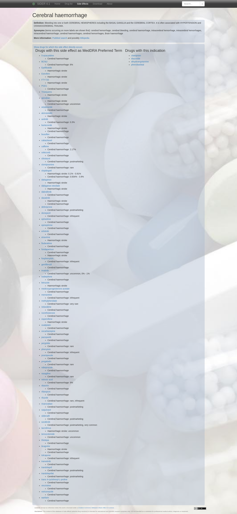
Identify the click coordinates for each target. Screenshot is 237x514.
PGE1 (44, 86)
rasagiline (45, 373)
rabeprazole (47, 367)
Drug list (68, 4)
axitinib (44, 119)
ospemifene (46, 319)
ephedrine (46, 219)
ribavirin (45, 385)
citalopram (136, 55)
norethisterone (48, 313)
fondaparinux (47, 249)
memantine (46, 295)
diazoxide (135, 58)
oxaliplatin (46, 325)
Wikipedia (84, 38)
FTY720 (45, 80)
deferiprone (46, 207)
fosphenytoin (47, 258)
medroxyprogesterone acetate (55, 289)
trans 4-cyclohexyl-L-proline (54, 479)
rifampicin (45, 391)
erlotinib (45, 231)
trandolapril (46, 467)
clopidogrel (46, 170)
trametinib (46, 461)
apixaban (45, 98)
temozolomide (48, 434)
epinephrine (46, 225)
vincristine (46, 485)
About (109, 4)
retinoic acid (47, 379)
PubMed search (59, 38)
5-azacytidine (47, 55)
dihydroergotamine (140, 61)
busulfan (45, 134)
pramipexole (47, 355)
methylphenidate (49, 301)
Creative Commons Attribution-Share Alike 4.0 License (96, 508)
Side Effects (82, 4)
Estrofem (45, 74)
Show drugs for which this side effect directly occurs (58, 47)
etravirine (45, 237)
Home (57, 4)
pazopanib (46, 337)
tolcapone (46, 455)
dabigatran (46, 179)
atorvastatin (46, 113)
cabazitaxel (46, 140)
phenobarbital (137, 64)
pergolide (45, 343)
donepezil (45, 213)
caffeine (45, 146)
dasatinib (45, 198)
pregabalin (46, 361)
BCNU (44, 61)
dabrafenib (46, 192)
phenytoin (46, 349)
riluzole (44, 398)
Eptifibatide (46, 67)
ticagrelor (45, 446)
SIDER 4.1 (43, 3)
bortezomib (46, 125)
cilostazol (45, 158)
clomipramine (47, 164)
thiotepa (45, 440)
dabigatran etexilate (50, 186)
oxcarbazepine (48, 331)
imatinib (45, 270)
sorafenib (45, 422)
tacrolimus (46, 428)
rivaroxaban (46, 404)
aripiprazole (46, 107)
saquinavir (46, 410)
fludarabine (46, 243)
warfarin (45, 497)
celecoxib (45, 152)
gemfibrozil (46, 264)
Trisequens (46, 92)
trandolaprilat (47, 473)
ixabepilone (46, 276)
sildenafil (45, 416)
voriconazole (47, 491)
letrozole (45, 282)
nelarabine (46, 307)
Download (97, 4)
